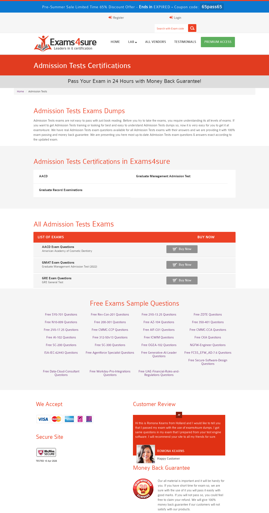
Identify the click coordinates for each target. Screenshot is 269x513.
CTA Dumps (46, 489)
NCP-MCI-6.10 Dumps (105, 489)
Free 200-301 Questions (105, 306)
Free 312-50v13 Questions (105, 321)
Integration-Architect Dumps (46, 481)
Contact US (123, 505)
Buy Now (236, 232)
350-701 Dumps (163, 473)
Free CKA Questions (223, 321)
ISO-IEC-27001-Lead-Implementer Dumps (222, 473)
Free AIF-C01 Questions (164, 313)
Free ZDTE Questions (223, 298)
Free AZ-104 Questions (164, 306)
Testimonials (205, 33)
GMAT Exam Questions (34, 245)
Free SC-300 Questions (105, 329)
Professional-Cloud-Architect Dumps (105, 466)
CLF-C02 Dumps (105, 481)
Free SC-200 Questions (46, 329)
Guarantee (72, 505)
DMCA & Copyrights (151, 505)
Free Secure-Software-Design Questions (46, 344)
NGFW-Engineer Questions (223, 329)
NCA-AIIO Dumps (164, 489)
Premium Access (237, 33)
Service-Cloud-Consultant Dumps (164, 466)
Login (226, 17)
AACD (24, 169)
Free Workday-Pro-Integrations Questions (163, 344)
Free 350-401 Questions (223, 306)
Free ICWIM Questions (164, 321)
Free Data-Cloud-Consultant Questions (105, 344)
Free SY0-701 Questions (46, 298)
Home (135, 33)
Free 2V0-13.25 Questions (164, 298)
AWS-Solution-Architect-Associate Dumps (46, 466)
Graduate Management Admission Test (128, 169)
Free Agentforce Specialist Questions (105, 336)
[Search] (175, 17)
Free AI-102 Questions (46, 321)
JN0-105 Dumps (164, 481)
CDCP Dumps (223, 481)
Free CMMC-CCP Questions (105, 313)
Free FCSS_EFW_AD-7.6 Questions (222, 336)
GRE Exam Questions (32, 259)
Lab (152, 33)
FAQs (55, 505)
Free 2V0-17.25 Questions (46, 313)
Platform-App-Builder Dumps (223, 466)
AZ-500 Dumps (46, 473)
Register (204, 17)
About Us (38, 505)
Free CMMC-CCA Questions (222, 313)
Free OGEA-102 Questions (163, 329)
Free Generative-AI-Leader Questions (164, 336)
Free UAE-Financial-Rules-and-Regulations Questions (223, 345)
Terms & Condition (98, 505)
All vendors (175, 33)
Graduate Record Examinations (202, 169)
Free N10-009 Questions (46, 306)
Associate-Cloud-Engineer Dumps (105, 473)
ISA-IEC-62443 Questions (46, 336)
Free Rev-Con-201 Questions (105, 298)
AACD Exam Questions (34, 230)
